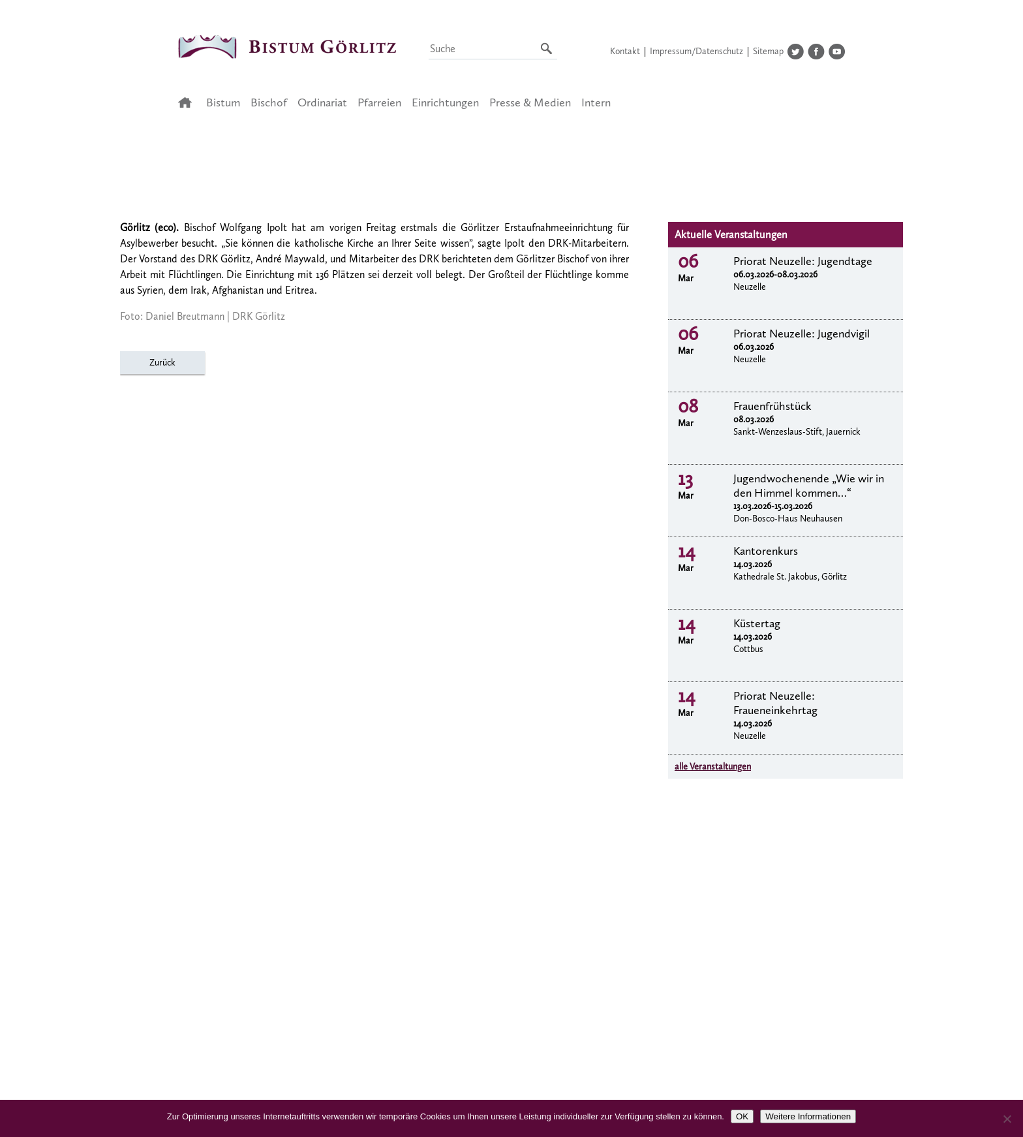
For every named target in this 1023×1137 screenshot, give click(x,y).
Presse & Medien (530, 102)
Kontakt (625, 51)
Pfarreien (379, 102)
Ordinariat (322, 102)
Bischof (269, 102)
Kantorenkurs (765, 551)
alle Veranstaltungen (713, 766)
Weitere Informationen (808, 1116)
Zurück (162, 362)
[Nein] (1006, 1118)
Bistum (223, 102)
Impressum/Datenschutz (696, 51)
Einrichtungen (445, 102)
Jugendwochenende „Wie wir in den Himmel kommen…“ (808, 485)
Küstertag (756, 623)
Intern (596, 102)
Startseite (189, 102)
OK (742, 1116)
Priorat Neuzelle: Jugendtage (802, 261)
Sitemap (768, 51)
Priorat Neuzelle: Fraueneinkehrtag (775, 703)
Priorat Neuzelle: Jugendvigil (801, 333)
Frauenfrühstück (772, 406)
